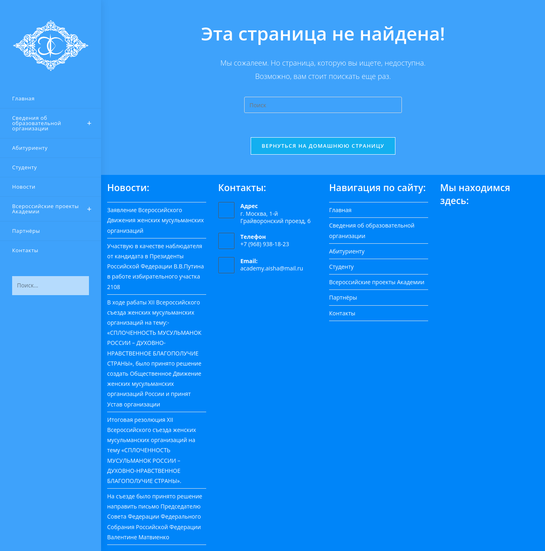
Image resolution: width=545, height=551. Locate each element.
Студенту (341, 266)
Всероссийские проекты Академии (377, 282)
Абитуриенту (346, 251)
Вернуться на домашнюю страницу (323, 145)
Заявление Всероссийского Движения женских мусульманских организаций (155, 220)
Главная (340, 210)
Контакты (342, 313)
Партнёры (343, 297)
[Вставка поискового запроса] (323, 105)
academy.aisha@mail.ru (272, 268)
